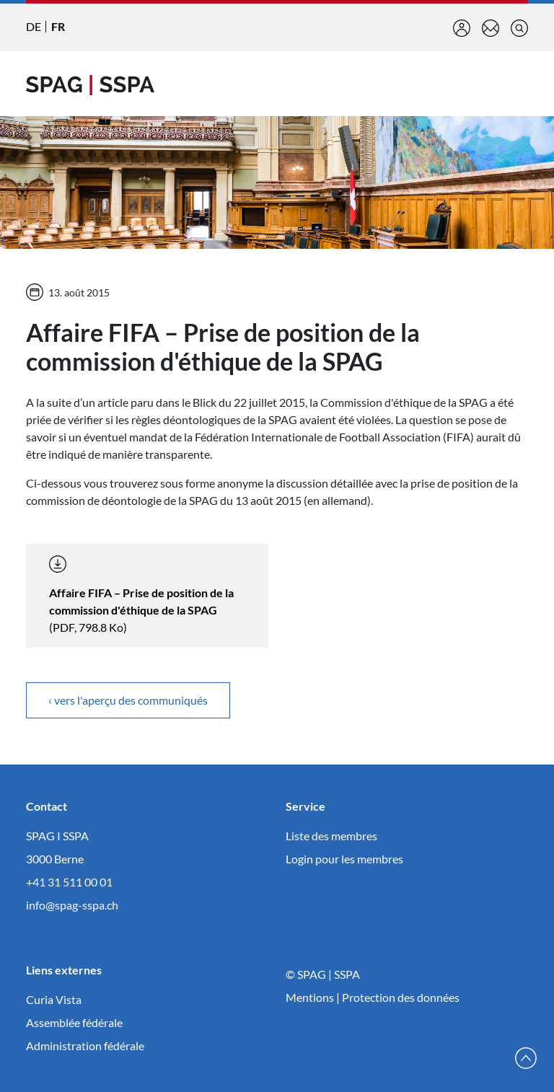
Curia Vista (54, 999)
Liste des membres (331, 835)
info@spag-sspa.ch (72, 905)
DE (33, 26)
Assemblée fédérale (74, 1022)
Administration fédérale (85, 1045)
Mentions (310, 997)
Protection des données (401, 997)
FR (58, 26)
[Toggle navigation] (516, 83)
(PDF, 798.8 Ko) (141, 594)
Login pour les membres (344, 859)
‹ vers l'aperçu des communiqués (128, 700)
